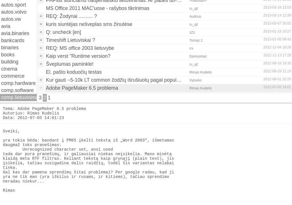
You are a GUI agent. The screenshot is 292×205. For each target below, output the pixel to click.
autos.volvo (14, 12)
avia (5, 26)
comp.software (17, 90)
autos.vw (11, 19)
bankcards (12, 40)
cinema (9, 69)
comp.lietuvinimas (19, 97)
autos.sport (13, 5)
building (10, 62)
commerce (13, 76)
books (8, 55)
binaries (10, 47)
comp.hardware (18, 83)
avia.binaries (15, 33)
